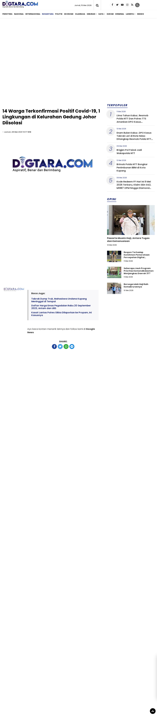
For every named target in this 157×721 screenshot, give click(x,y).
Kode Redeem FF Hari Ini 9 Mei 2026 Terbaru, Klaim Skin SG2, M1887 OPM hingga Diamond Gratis (134, 186)
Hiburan (91, 14)
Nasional (19, 14)
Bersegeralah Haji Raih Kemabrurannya (136, 285)
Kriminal (119, 14)
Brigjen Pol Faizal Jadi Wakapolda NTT (129, 151)
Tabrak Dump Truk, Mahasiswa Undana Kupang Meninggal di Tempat (59, 300)
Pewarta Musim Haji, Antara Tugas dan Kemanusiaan (128, 240)
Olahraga (80, 14)
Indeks (140, 14)
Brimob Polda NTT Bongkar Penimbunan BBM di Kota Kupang (132, 167)
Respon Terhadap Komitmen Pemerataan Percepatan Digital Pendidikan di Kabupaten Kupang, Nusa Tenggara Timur (137, 259)
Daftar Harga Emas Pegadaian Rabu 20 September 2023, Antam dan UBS (61, 307)
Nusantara (48, 14)
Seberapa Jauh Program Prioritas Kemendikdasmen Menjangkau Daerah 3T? (139, 271)
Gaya (100, 14)
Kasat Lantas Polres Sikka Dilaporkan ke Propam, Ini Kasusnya (61, 314)
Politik (58, 14)
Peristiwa (7, 14)
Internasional (32, 14)
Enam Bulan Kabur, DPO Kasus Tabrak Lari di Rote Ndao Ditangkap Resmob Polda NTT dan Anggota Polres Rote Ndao (135, 137)
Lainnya (130, 14)
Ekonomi (68, 14)
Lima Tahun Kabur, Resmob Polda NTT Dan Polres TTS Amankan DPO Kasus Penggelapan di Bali (132, 120)
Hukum (110, 14)
